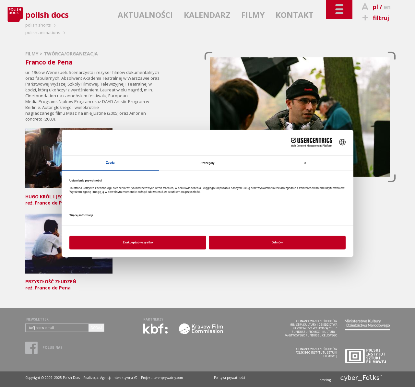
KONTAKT (295, 14)
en (387, 7)
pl (375, 7)
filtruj (374, 18)
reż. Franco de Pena (69, 282)
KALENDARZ (207, 14)
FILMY (253, 14)
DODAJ (96, 328)
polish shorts (41, 25)
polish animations (46, 32)
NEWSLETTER (37, 319)
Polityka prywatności (229, 377)
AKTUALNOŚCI (145, 14)
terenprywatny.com (168, 377)
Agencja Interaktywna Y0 (118, 377)
